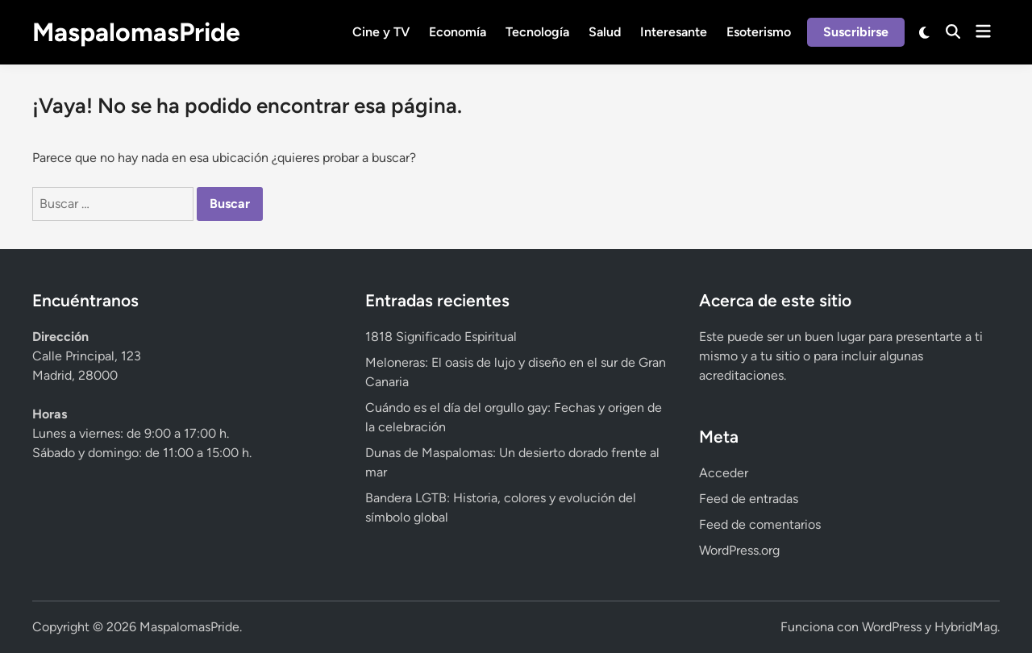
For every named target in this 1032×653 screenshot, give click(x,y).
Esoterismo (758, 32)
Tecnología (537, 32)
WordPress (892, 626)
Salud (605, 32)
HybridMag (965, 626)
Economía (457, 32)
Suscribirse (855, 32)
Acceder (723, 472)
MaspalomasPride (136, 32)
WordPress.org (739, 550)
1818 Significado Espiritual (441, 336)
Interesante (673, 32)
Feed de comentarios (760, 524)
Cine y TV (381, 32)
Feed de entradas (748, 498)
